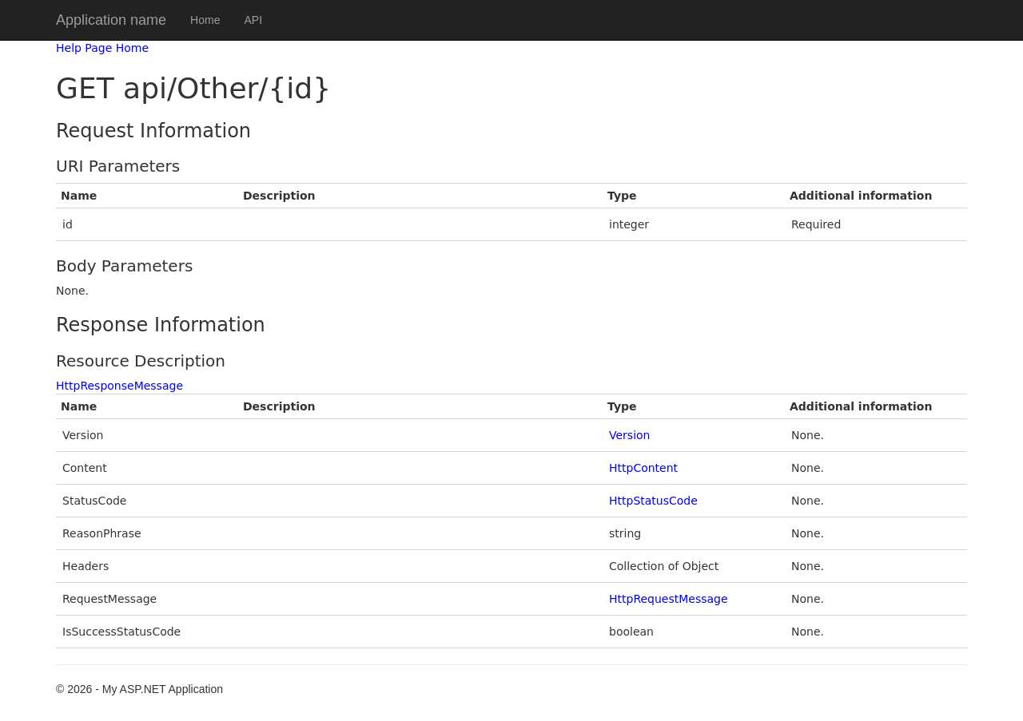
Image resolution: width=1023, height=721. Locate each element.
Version (629, 435)
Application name (111, 20)
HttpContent (643, 468)
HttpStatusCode (653, 500)
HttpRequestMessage (668, 598)
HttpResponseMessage (119, 385)
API (253, 20)
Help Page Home (102, 48)
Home (205, 20)
